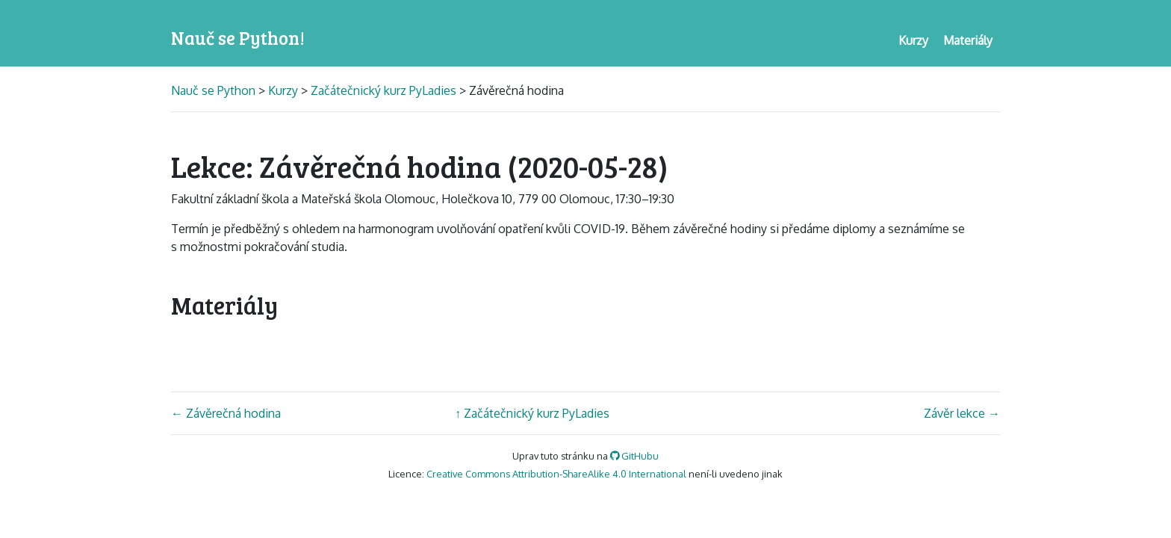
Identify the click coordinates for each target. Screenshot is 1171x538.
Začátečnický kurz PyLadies (383, 90)
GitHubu (634, 456)
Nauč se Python (214, 90)
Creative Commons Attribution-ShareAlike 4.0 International (556, 474)
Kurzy (283, 90)
